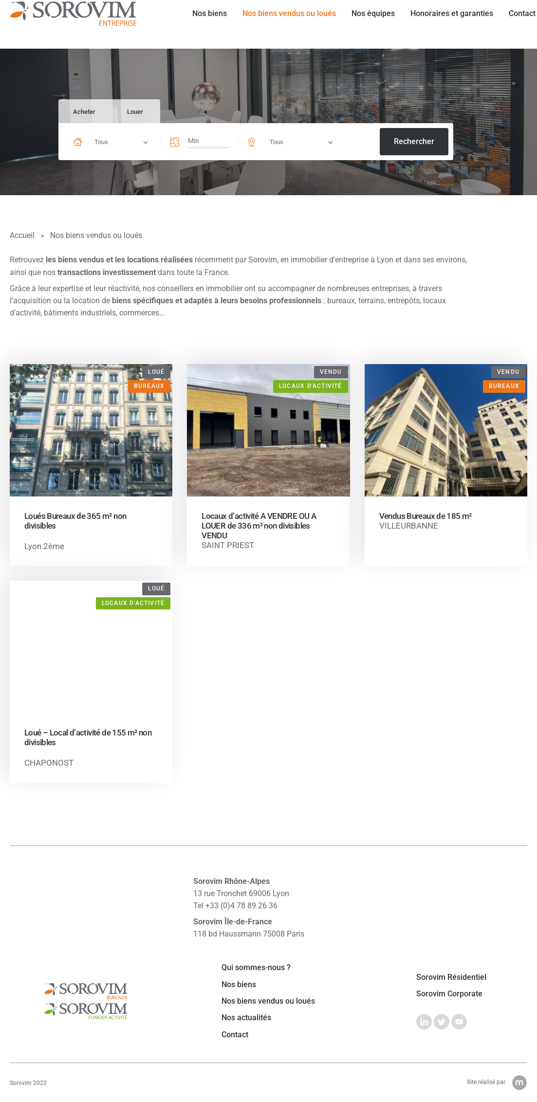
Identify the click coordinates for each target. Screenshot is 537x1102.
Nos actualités (246, 1017)
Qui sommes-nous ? (256, 967)
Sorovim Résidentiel (451, 977)
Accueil (22, 235)
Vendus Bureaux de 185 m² (425, 516)
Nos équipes (365, 24)
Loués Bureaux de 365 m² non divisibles (75, 521)
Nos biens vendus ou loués (281, 24)
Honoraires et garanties (443, 24)
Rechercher (414, 141)
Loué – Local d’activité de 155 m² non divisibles (87, 737)
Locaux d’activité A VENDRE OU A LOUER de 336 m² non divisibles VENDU (259, 525)
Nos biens (201, 24)
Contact (513, 24)
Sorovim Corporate (449, 994)
